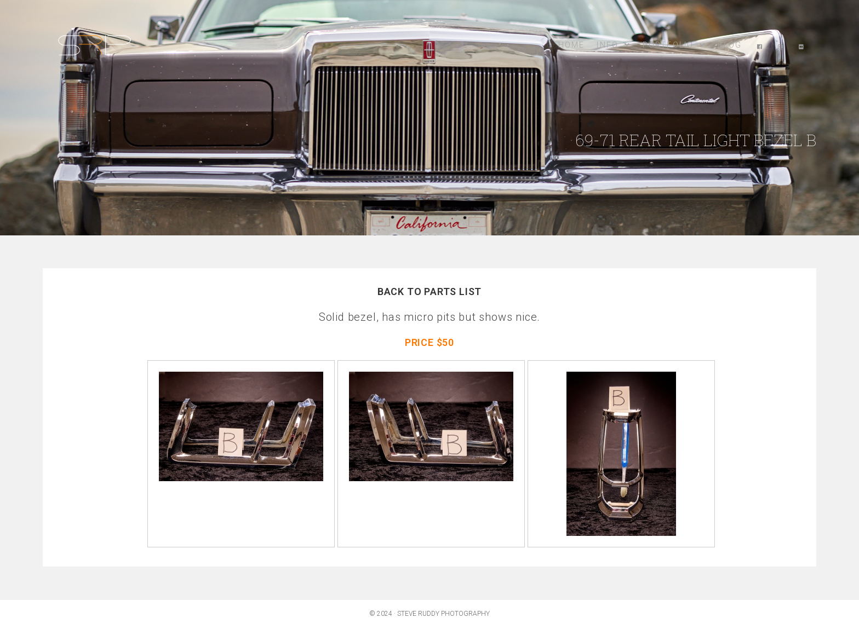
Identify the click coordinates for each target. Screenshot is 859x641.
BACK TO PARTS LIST (429, 291)
